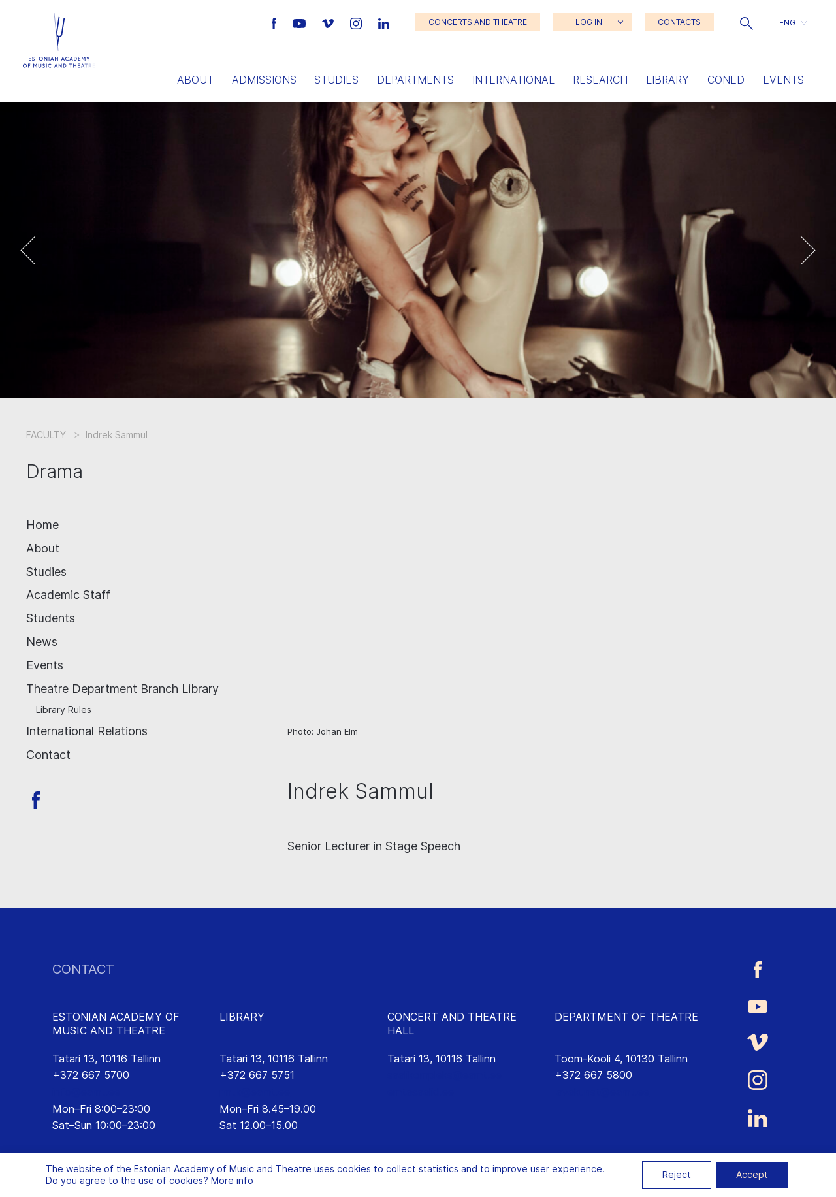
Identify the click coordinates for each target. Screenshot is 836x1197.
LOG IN (588, 22)
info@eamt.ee (86, 1091)
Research (600, 79)
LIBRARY (242, 1016)
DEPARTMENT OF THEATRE (626, 1016)
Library (667, 79)
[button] (746, 22)
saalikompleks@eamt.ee (444, 1074)
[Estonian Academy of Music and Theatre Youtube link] (301, 22)
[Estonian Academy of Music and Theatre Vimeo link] (329, 22)
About (195, 79)
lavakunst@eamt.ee (602, 1091)
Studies (336, 79)
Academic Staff (68, 594)
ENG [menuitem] (787, 22)
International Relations (87, 731)
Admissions (264, 79)
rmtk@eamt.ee (254, 1091)
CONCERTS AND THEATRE (477, 22)
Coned (726, 79)
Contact (48, 754)
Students (50, 618)
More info (232, 1180)
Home (42, 525)
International (513, 79)
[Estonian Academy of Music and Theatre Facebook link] (276, 22)
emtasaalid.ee (420, 1091)
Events (783, 79)
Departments (415, 79)
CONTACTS (679, 22)
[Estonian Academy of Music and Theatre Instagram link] (357, 22)
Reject (676, 1174)
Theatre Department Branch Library (122, 688)
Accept (752, 1174)
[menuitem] (793, 22)
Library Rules (63, 709)
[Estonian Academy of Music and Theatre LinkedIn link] (383, 22)
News (41, 641)
